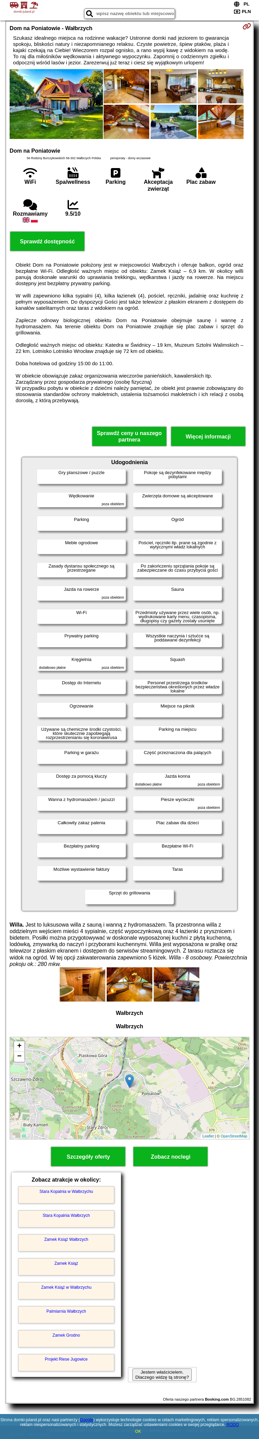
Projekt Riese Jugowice (66, 1359)
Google (86, 1419)
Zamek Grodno (66, 1335)
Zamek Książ (66, 1263)
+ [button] (19, 1046)
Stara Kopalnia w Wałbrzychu (66, 1191)
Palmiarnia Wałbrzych (66, 1311)
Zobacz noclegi (171, 1157)
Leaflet (208, 1136)
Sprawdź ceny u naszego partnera (129, 436)
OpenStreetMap (234, 1136)
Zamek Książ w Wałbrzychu (66, 1287)
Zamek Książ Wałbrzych (66, 1239)
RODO (232, 1424)
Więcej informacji (208, 437)
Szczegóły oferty (88, 1157)
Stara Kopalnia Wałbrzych (66, 1215)
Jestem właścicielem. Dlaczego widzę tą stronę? (162, 1375)
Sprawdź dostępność (47, 241)
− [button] (19, 1057)
